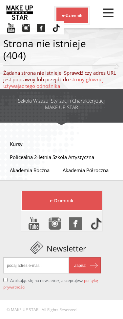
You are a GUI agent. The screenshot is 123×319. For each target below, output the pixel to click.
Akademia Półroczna (86, 170)
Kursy (16, 144)
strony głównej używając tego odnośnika (53, 82)
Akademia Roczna (30, 170)
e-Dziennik (72, 15)
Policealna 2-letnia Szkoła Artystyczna (52, 157)
